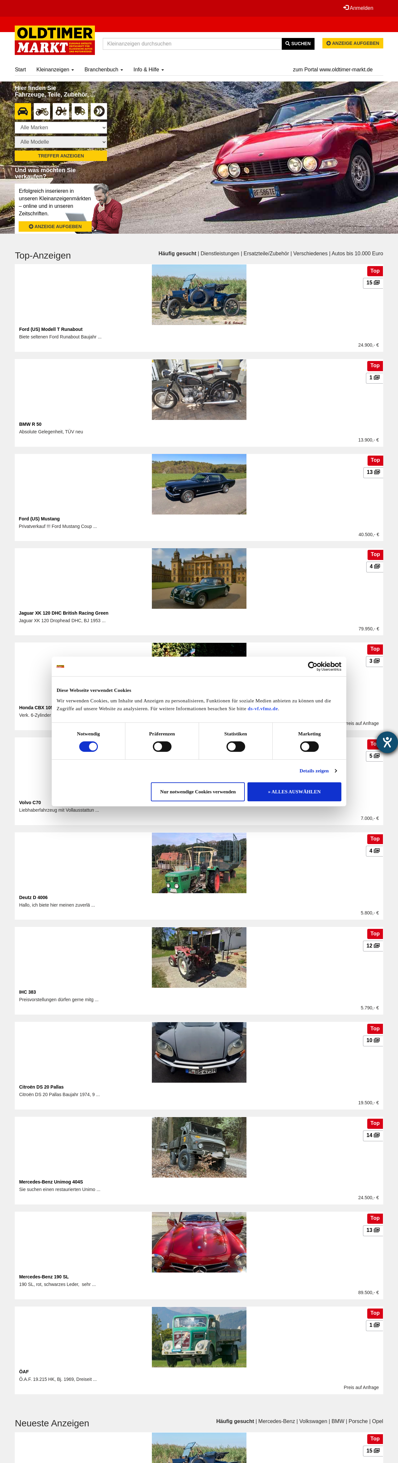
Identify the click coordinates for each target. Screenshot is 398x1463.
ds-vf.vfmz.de (263, 708)
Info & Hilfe (149, 69)
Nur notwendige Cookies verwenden (198, 791)
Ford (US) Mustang (39, 518)
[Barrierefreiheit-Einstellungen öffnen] (387, 742)
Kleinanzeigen (55, 69)
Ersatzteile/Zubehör (266, 253)
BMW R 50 (30, 424)
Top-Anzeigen (43, 255)
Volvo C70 (30, 802)
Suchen (298, 43)
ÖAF (24, 1371)
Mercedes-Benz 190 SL (44, 1276)
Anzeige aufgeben (352, 43)
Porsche (358, 1421)
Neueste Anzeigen (52, 1423)
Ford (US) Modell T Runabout (50, 329)
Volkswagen (313, 1421)
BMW (338, 1421)
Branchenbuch (103, 69)
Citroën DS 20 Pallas (41, 1087)
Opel (377, 1421)
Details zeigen (314, 770)
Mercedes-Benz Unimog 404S (51, 1181)
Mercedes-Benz (276, 1421)
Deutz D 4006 (33, 897)
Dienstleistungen (220, 253)
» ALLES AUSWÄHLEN (294, 791)
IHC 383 (27, 992)
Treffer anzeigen (61, 155)
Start (20, 69)
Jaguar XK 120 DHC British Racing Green (63, 613)
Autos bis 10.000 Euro (357, 253)
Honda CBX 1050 (37, 707)
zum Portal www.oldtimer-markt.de (333, 69)
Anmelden (358, 8)
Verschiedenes (310, 253)
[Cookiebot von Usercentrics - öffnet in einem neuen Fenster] (312, 666)
